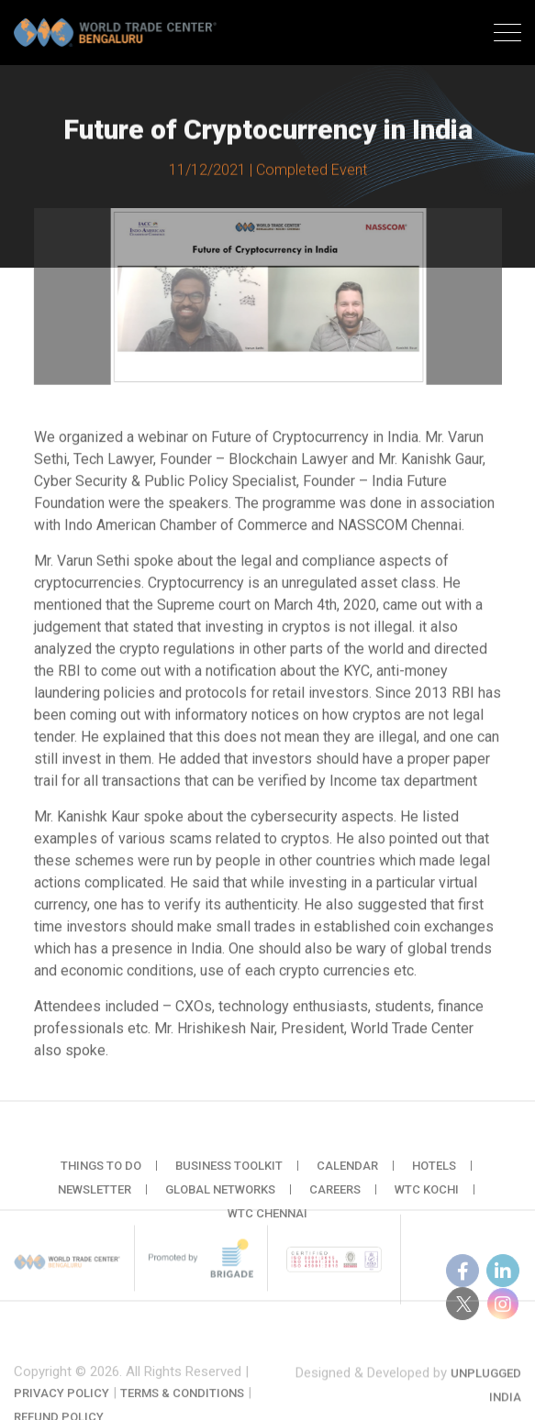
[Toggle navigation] (507, 35)
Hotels (434, 1181)
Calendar (347, 1181)
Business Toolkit (229, 1181)
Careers (335, 1205)
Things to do (101, 1181)
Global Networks (220, 1205)
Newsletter (94, 1205)
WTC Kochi (427, 1205)
